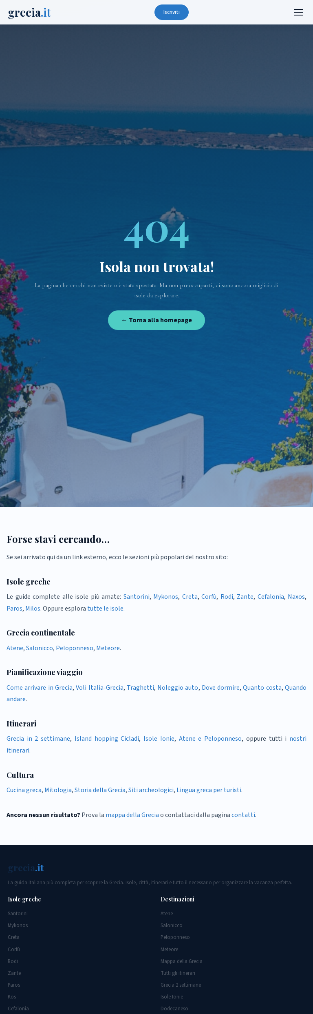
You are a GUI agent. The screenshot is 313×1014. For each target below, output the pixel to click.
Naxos (296, 596)
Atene (15, 648)
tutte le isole (105, 608)
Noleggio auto (177, 687)
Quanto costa (262, 687)
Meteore (108, 648)
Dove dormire (221, 687)
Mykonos (165, 596)
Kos (12, 997)
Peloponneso (74, 648)
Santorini (136, 596)
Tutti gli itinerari (178, 973)
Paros (14, 608)
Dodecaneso (174, 1008)
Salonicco (39, 648)
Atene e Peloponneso (210, 738)
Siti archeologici (151, 790)
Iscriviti (171, 12)
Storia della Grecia (100, 790)
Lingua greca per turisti (208, 790)
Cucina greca (24, 790)
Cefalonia (271, 596)
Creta (190, 596)
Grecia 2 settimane (181, 985)
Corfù (208, 596)
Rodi (226, 596)
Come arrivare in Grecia (40, 687)
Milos (32, 608)
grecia (29, 12)
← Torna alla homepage (156, 320)
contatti (243, 814)
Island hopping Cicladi (107, 738)
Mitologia (58, 790)
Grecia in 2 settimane (38, 738)
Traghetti (140, 687)
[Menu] (298, 12)
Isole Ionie (158, 738)
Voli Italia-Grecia (99, 687)
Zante (245, 596)
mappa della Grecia (132, 814)
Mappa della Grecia (182, 961)
